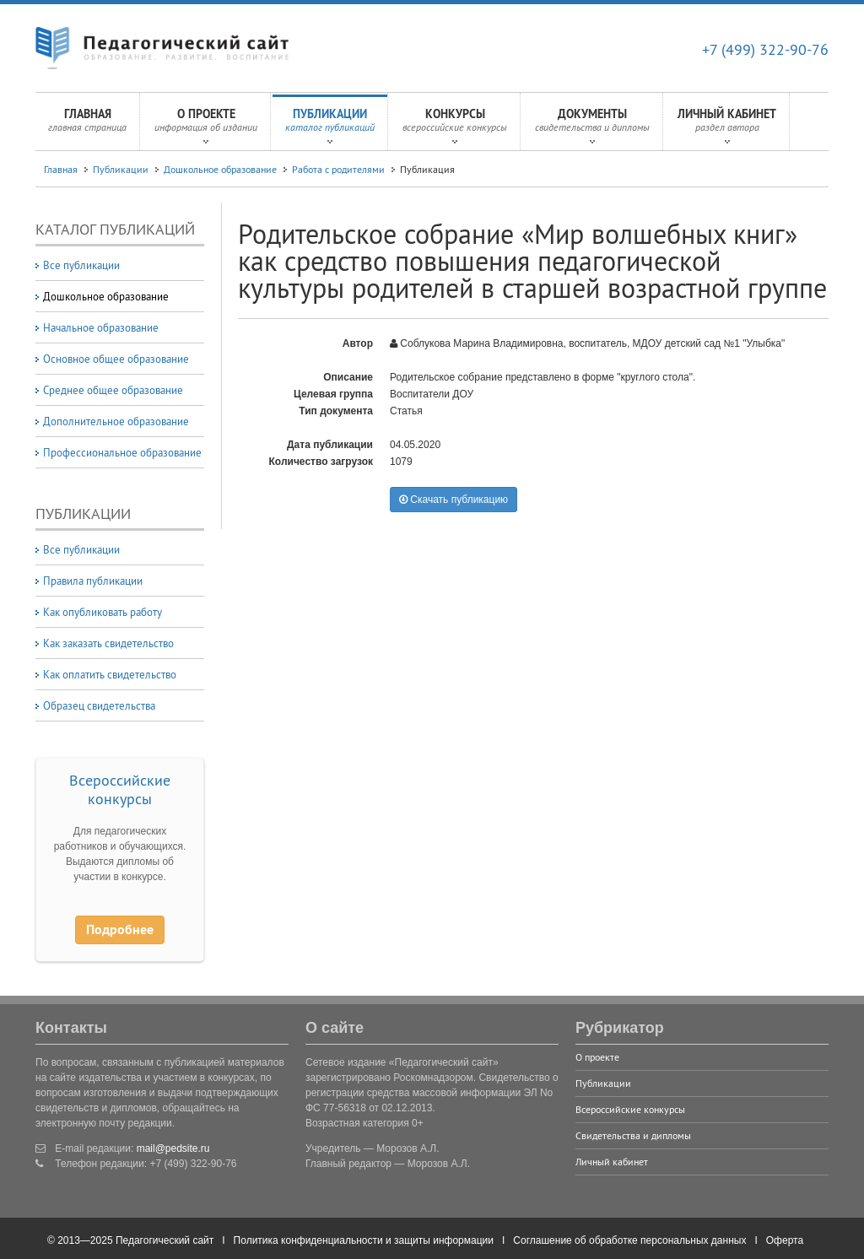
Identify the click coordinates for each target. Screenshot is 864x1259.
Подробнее (120, 929)
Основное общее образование (116, 358)
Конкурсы (454, 124)
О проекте (205, 124)
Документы (592, 124)
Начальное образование (101, 327)
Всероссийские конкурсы (119, 789)
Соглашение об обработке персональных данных (629, 1240)
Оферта (784, 1240)
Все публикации (81, 265)
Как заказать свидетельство (108, 643)
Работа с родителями (338, 169)
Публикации (330, 124)
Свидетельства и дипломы (633, 1135)
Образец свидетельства (99, 705)
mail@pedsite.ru (173, 1148)
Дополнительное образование (116, 421)
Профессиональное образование (122, 452)
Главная (87, 124)
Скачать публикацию (453, 499)
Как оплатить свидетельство (109, 674)
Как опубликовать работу (102, 612)
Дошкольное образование (220, 169)
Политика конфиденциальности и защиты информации (364, 1240)
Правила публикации (93, 580)
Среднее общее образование (113, 390)
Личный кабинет (727, 124)
